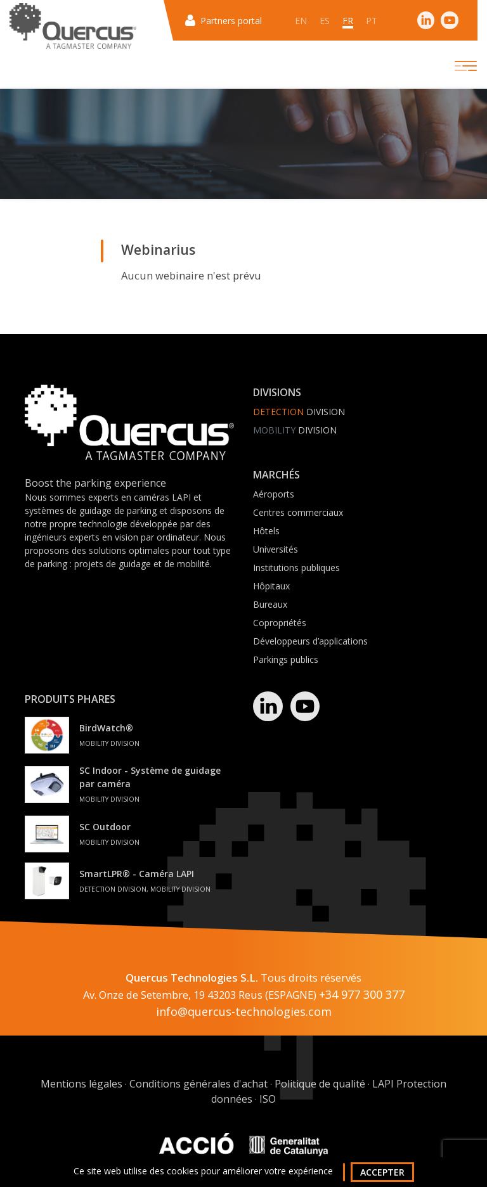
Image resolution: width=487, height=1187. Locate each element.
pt (371, 21)
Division (299, 412)
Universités (275, 549)
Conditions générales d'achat (198, 1084)
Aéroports (273, 494)
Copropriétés (279, 623)
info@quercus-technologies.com (244, 1011)
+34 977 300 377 (362, 994)
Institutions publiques (296, 567)
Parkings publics (285, 659)
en (301, 21)
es (325, 21)
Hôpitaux (271, 586)
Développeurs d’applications (310, 641)
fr (347, 21)
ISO (267, 1099)
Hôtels (266, 531)
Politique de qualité (320, 1084)
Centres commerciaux (298, 512)
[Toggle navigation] (454, 66)
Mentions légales (81, 1084)
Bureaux (270, 604)
